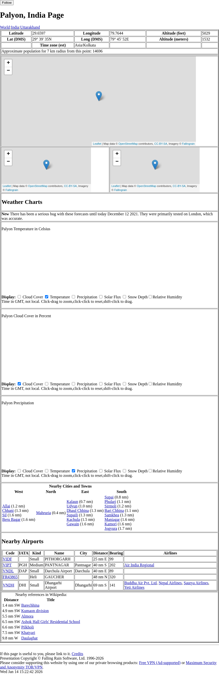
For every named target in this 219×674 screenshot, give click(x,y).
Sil (4, 515)
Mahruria (43, 513)
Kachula (73, 519)
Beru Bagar (11, 519)
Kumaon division (35, 611)
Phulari (110, 501)
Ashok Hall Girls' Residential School (50, 622)
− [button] (8, 71)
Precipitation (87, 297)
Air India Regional (139, 565)
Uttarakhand (30, 27)
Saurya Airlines (196, 583)
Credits (77, 654)
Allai (6, 506)
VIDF (7, 559)
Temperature (60, 297)
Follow (7, 2)
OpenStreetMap (128, 143)
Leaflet (97, 143)
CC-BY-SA (160, 143)
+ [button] (8, 63)
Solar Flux (112, 297)
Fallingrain (188, 143)
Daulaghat (29, 638)
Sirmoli (111, 506)
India (15, 27)
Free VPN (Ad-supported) (159, 663)
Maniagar (112, 519)
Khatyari (28, 632)
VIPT (7, 565)
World (5, 27)
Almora (27, 616)
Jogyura (111, 528)
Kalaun (72, 501)
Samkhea (112, 515)
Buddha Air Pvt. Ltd (140, 583)
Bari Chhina (114, 510)
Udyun (72, 506)
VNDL (8, 571)
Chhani (8, 510)
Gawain (73, 524)
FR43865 (10, 577)
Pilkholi (27, 627)
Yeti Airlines (134, 587)
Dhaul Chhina (78, 510)
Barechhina (30, 605)
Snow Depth (138, 297)
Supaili (72, 515)
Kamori (111, 524)
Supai (109, 497)
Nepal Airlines (170, 583)
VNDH (8, 585)
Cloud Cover (33, 297)
